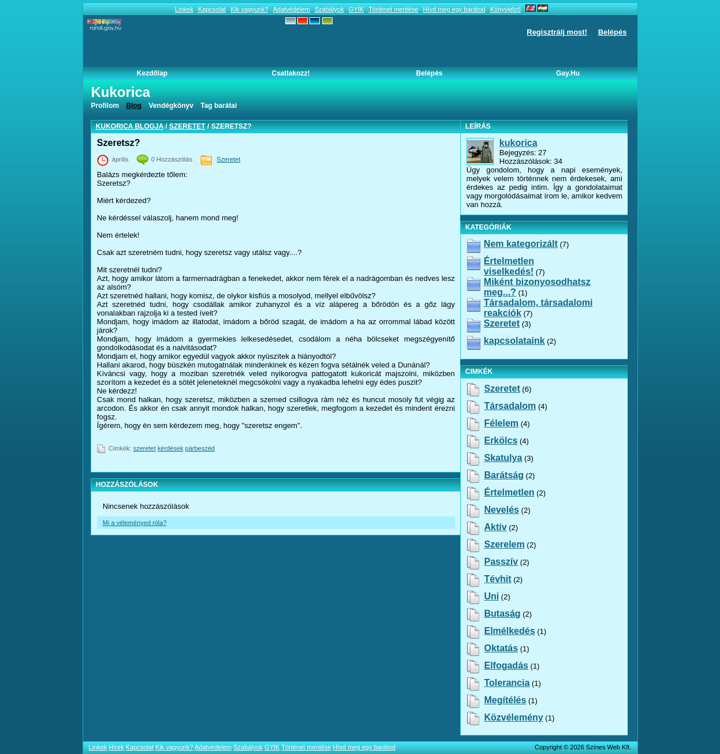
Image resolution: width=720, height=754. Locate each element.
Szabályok (329, 9)
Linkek (184, 9)
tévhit (497, 579)
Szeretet (187, 126)
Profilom (105, 106)
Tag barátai (218, 106)
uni (491, 596)
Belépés (612, 32)
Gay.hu (568, 73)
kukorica (518, 143)
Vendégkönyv (171, 106)
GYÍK (356, 9)
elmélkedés (509, 631)
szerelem (504, 544)
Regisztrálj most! (557, 32)
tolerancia (506, 683)
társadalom (510, 406)
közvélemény (513, 717)
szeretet (144, 448)
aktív (495, 527)
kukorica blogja (129, 126)
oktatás (501, 648)
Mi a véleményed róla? (135, 522)
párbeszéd (200, 448)
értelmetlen (509, 492)
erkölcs (500, 440)
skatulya (503, 458)
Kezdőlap (152, 73)
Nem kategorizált (521, 244)
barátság (503, 475)
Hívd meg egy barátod (454, 9)
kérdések (171, 448)
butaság (502, 613)
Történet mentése (393, 9)
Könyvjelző (505, 9)
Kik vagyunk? (249, 9)
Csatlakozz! (290, 73)
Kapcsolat (212, 9)
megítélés (505, 700)
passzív (501, 562)
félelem (501, 423)
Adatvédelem (291, 9)
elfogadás (506, 665)
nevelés (501, 510)
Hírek (116, 747)
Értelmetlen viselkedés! (509, 266)
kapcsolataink (514, 341)
